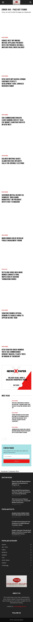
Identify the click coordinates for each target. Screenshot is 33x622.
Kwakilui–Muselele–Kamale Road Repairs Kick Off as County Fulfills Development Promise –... (21, 532)
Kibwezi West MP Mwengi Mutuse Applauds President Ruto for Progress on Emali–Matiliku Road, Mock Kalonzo (13, 44)
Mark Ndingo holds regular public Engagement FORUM (12, 239)
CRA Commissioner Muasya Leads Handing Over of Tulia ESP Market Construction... (21, 500)
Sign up (16, 461)
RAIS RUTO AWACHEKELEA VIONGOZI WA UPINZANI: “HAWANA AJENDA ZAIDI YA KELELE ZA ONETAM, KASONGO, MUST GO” (21, 405)
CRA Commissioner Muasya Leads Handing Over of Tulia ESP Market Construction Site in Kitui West (13, 121)
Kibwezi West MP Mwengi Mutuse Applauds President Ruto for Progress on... (21, 483)
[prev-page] (3, 439)
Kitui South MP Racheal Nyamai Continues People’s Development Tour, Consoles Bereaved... (21, 492)
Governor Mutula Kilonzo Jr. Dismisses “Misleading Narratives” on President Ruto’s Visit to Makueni (13, 198)
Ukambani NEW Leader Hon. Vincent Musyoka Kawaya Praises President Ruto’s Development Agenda (21, 430)
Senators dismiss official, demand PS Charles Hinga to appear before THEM (13, 315)
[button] (3, 2)
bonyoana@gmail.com (20, 606)
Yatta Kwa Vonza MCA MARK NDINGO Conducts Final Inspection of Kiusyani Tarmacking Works (12, 275)
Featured (5, 37)
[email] (16, 456)
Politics (4, 269)
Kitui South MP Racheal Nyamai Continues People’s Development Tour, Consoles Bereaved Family (14, 82)
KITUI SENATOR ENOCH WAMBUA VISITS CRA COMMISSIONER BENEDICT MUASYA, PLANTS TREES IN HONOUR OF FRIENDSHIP (14, 353)
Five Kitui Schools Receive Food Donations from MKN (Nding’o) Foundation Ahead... (21, 523)
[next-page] (6, 439)
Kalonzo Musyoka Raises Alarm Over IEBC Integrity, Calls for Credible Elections (13, 160)
